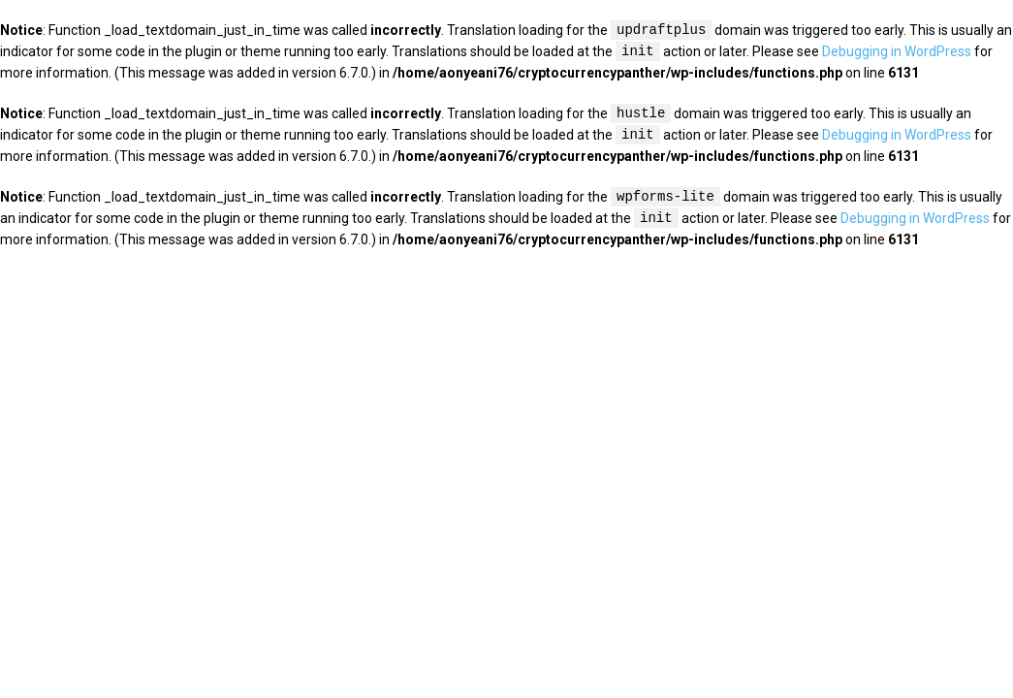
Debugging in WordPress (896, 52)
